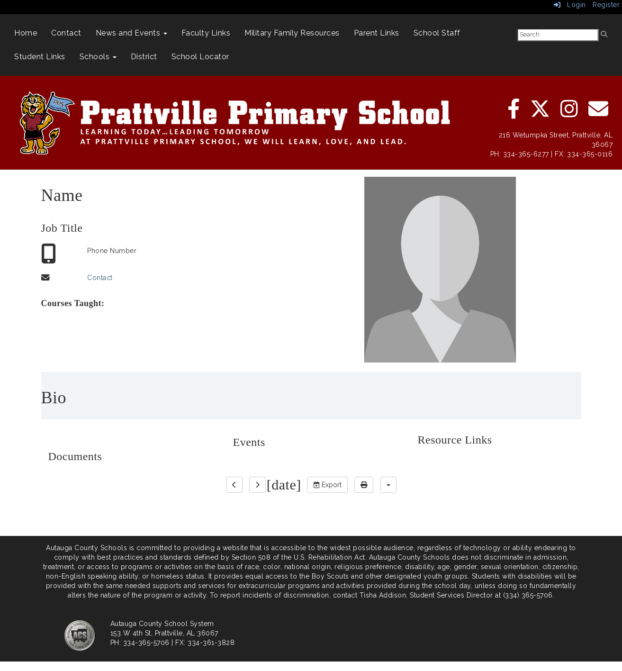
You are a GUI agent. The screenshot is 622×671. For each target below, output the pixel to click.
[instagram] (570, 114)
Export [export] (327, 485)
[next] (257, 485)
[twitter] (541, 114)
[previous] (234, 485)
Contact (66, 32)
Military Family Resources (292, 32)
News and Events (131, 32)
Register (606, 5)
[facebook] (514, 114)
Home (25, 32)
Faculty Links (206, 32)
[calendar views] (388, 485)
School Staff (437, 32)
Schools (98, 56)
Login (570, 5)
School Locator (200, 56)
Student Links (39, 56)
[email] (598, 114)
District (144, 56)
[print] (363, 485)
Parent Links (376, 32)
